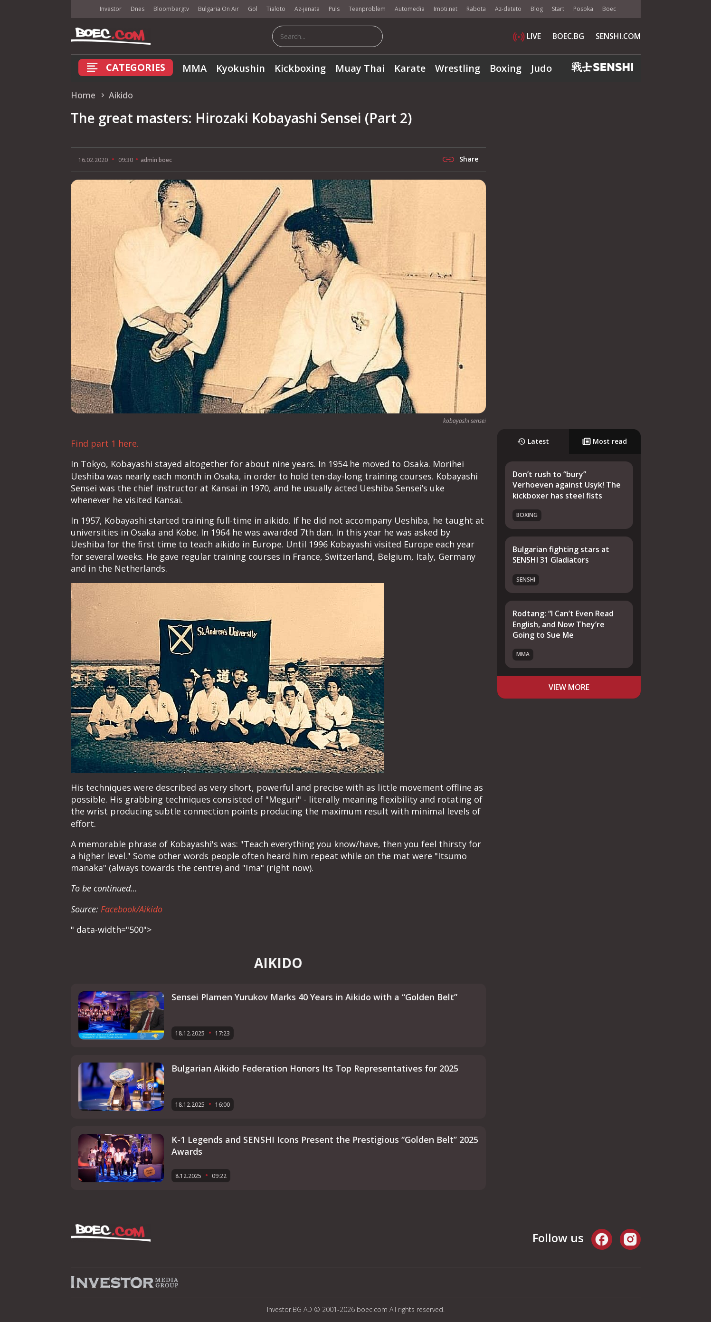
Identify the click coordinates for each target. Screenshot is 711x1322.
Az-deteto (508, 9)
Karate (410, 68)
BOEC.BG (568, 36)
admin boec (156, 160)
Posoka (583, 9)
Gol (252, 9)
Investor (111, 9)
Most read (604, 441)
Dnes (137, 9)
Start (558, 9)
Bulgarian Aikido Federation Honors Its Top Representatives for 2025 (314, 1068)
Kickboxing (300, 68)
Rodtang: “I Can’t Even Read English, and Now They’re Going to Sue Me (563, 624)
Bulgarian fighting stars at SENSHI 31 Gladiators (560, 554)
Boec (609, 9)
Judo (541, 68)
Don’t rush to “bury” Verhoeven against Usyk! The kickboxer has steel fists (566, 485)
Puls (334, 9)
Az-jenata (307, 9)
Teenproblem (367, 9)
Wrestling (457, 68)
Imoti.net (445, 9)
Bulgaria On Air (218, 9)
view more (569, 687)
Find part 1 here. (105, 443)
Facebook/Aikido (131, 909)
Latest (533, 441)
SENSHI (525, 579)
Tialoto (275, 9)
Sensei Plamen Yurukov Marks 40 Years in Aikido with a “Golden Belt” (314, 997)
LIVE (527, 36)
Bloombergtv (171, 9)
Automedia (410, 9)
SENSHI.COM (618, 36)
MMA (194, 68)
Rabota (476, 9)
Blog (537, 9)
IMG (83, 9)
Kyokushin (240, 68)
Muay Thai (360, 68)
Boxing (505, 68)
